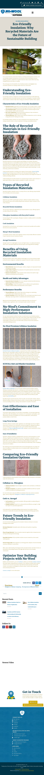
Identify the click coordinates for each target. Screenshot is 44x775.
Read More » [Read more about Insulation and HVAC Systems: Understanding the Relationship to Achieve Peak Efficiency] (9, 618)
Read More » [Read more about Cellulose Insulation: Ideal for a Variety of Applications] (9, 606)
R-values (24, 766)
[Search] (40, 593)
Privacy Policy (18, 769)
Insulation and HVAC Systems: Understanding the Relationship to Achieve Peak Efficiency (14, 614)
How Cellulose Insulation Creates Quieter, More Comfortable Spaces (33, 604)
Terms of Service (25, 769)
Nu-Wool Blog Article (22, 21)
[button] (42, 3)
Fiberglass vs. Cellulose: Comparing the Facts (24, 494)
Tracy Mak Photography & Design (26, 770)
